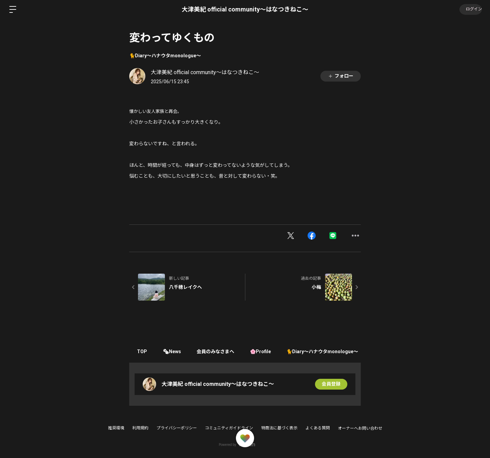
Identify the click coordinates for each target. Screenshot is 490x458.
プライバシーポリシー (176, 428)
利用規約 (140, 428)
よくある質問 (318, 428)
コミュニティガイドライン (229, 428)
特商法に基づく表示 (279, 428)
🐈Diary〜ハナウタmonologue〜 (165, 55)
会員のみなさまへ (218, 351)
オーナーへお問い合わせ (360, 428)
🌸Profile (264, 351)
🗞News (174, 351)
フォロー (340, 76)
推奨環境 (116, 428)
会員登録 (331, 384)
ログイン (470, 9)
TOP (143, 351)
